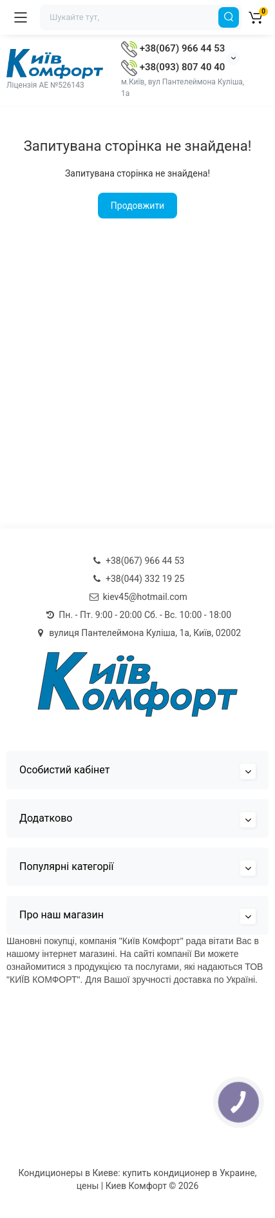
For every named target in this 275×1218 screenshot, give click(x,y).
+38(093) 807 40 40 (173, 67)
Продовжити (137, 205)
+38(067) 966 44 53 (173, 48)
